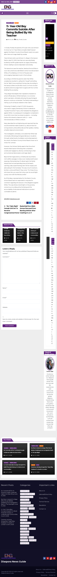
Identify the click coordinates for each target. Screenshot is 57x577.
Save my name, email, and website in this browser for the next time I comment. (21, 320)
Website (5, 307)
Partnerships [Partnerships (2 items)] (25, 531)
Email (5, 297)
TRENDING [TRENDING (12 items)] (25, 543)
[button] (52, 13)
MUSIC (48, 45)
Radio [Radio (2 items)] (31, 537)
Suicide (25, 39)
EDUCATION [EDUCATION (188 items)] (25, 502)
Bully (17, 39)
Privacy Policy (43, 498)
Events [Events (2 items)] (31, 508)
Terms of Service (44, 501)
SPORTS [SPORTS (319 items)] (24, 540)
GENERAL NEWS (10, 22)
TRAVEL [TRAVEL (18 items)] (32, 540)
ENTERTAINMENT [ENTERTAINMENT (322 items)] (27, 505)
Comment (6, 257)
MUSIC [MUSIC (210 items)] (32, 528)
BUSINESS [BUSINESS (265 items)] (25, 491)
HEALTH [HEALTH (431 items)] (24, 517)
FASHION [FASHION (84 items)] (24, 511)
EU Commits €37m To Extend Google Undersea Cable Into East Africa (7, 228)
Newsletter (42, 505)
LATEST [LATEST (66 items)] (24, 520)
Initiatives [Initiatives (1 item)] (32, 517)
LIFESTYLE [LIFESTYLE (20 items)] (25, 525)
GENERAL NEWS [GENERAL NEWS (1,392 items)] (27, 514)
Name (5, 288)
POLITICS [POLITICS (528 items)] (25, 534)
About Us (42, 490)
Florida (20, 39)
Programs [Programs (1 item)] (24, 537)
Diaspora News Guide (13, 561)
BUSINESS (6, 448)
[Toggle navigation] (27, 13)
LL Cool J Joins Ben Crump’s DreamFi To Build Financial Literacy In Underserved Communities (34, 228)
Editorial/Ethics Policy (45, 494)
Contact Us (42, 509)
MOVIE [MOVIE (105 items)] (24, 528)
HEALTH (16, 22)
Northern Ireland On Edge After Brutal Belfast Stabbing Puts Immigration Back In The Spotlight (42, 450)
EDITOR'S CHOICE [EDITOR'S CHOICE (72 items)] (27, 497)
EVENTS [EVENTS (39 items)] (24, 508)
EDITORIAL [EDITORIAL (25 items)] (25, 499)
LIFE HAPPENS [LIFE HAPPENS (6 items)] (26, 523)
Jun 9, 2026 (8, 455)
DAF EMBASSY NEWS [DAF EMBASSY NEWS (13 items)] (27, 494)
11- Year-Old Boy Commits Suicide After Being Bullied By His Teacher (20, 31)
